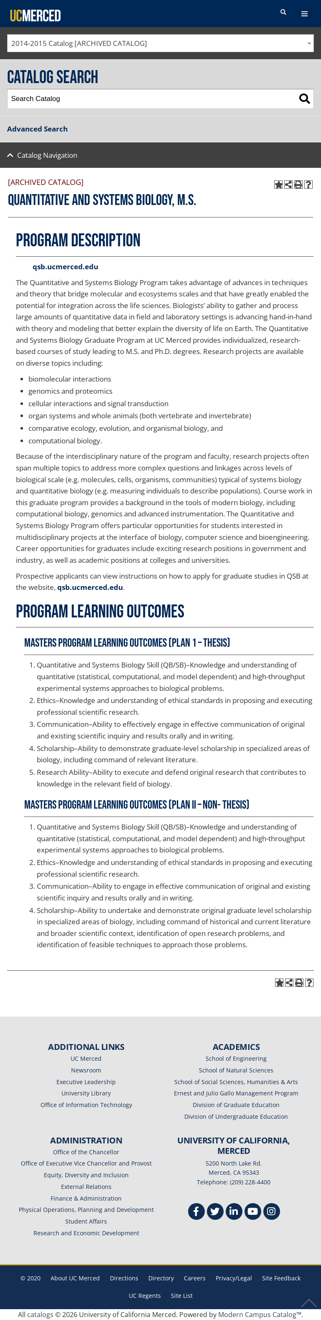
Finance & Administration (86, 1198)
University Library (86, 1093)
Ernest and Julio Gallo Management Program (236, 1093)
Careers (195, 1278)
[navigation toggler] (304, 14)
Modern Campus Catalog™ (259, 1314)
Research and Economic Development (86, 1233)
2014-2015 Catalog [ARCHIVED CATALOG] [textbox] (79, 43)
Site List (182, 1296)
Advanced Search (37, 129)
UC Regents (145, 1296)
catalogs (40, 1314)
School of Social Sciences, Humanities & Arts (236, 1082)
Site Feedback (281, 1278)
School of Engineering (236, 1058)
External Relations (86, 1187)
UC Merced (86, 1058)
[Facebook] (196, 1212)
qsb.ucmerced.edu (65, 266)
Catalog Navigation (47, 155)
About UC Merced (75, 1278)
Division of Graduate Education (236, 1105)
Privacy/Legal (234, 1278)
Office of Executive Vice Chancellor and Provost (86, 1163)
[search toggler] (283, 12)
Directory (161, 1278)
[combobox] (160, 43)
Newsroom (86, 1070)
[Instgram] (271, 1212)
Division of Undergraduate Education (236, 1116)
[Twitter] (215, 1212)
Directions (124, 1278)
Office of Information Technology (86, 1105)
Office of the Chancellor (86, 1152)
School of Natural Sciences (236, 1070)
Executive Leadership (86, 1082)
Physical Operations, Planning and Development (86, 1210)
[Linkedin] (234, 1212)
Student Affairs (86, 1221)
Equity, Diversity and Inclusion (86, 1175)
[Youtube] (252, 1212)
